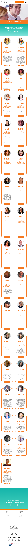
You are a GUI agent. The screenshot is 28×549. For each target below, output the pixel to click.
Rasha (20, 342)
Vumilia (21, 187)
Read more (7, 65)
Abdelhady (20, 250)
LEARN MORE (14, 505)
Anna (21, 159)
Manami (7, 310)
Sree (20, 217)
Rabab (20, 129)
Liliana (7, 159)
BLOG (21, 513)
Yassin (20, 444)
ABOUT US (7, 512)
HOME (7, 511)
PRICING (7, 517)
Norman (20, 421)
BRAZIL (14, 536)
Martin (7, 444)
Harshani (20, 47)
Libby (7, 369)
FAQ (20, 512)
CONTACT (20, 515)
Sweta (7, 78)
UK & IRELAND (14, 533)
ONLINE (7, 516)
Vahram (7, 468)
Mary (7, 47)
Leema (7, 250)
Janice (7, 187)
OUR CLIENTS (21, 511)
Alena (7, 103)
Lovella (21, 103)
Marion (7, 341)
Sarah (7, 129)
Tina (7, 421)
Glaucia (21, 369)
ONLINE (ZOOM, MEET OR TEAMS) (14, 537)
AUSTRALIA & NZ (14, 534)
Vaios (7, 281)
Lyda (7, 394)
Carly (7, 217)
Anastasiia (21, 311)
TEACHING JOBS (7, 513)
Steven (20, 280)
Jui (21, 78)
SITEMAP (20, 516)
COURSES (7, 515)
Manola (20, 394)
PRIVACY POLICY (20, 517)
